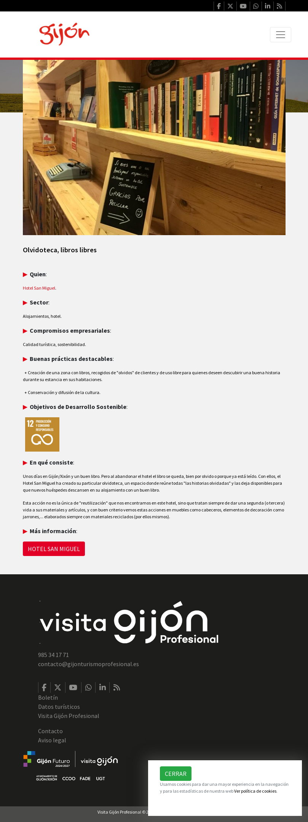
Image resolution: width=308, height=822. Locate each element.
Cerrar (176, 773)
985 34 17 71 (53, 655)
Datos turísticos (59, 706)
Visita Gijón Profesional (68, 715)
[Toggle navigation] (280, 34)
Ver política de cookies (255, 791)
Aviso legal (52, 740)
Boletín (48, 697)
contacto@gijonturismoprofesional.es (88, 664)
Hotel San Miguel (39, 288)
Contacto (50, 731)
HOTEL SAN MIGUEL (54, 549)
